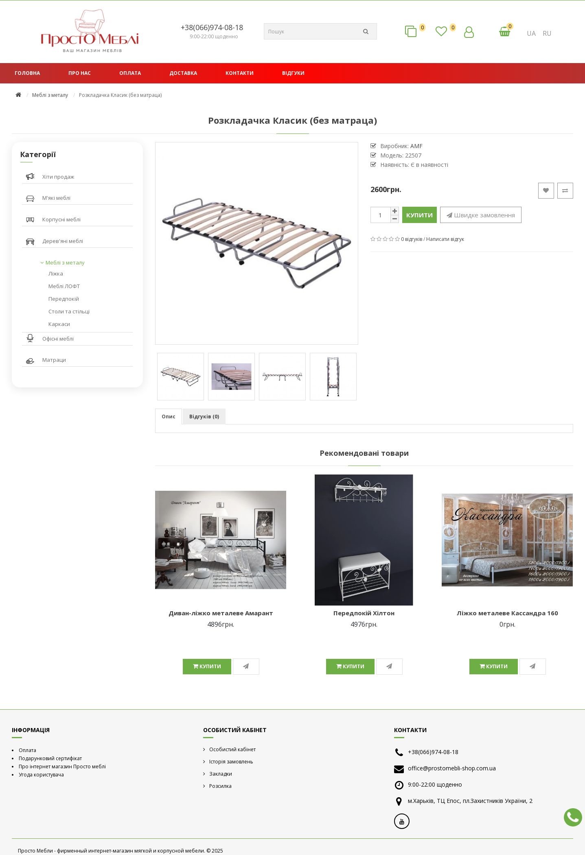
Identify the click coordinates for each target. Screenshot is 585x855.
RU (547, 33)
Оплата (130, 73)
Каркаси (59, 324)
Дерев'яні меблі (62, 241)
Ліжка (55, 273)
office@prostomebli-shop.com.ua (452, 768)
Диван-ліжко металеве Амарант (221, 613)
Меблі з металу (50, 95)
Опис (168, 416)
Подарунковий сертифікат (50, 758)
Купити (419, 215)
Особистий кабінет (232, 749)
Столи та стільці (69, 311)
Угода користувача (41, 774)
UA (531, 33)
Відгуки (293, 73)
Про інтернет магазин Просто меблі (62, 766)
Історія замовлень (231, 762)
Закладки (220, 774)
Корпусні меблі (61, 219)
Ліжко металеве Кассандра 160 (507, 613)
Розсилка (220, 786)
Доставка (183, 73)
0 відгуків (411, 239)
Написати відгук (445, 239)
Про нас (79, 73)
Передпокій (63, 298)
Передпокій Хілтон (363, 613)
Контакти (240, 73)
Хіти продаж (58, 176)
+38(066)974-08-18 (212, 27)
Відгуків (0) (204, 416)
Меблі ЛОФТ (64, 286)
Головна (27, 73)
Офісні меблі (58, 338)
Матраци (54, 359)
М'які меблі (56, 197)
